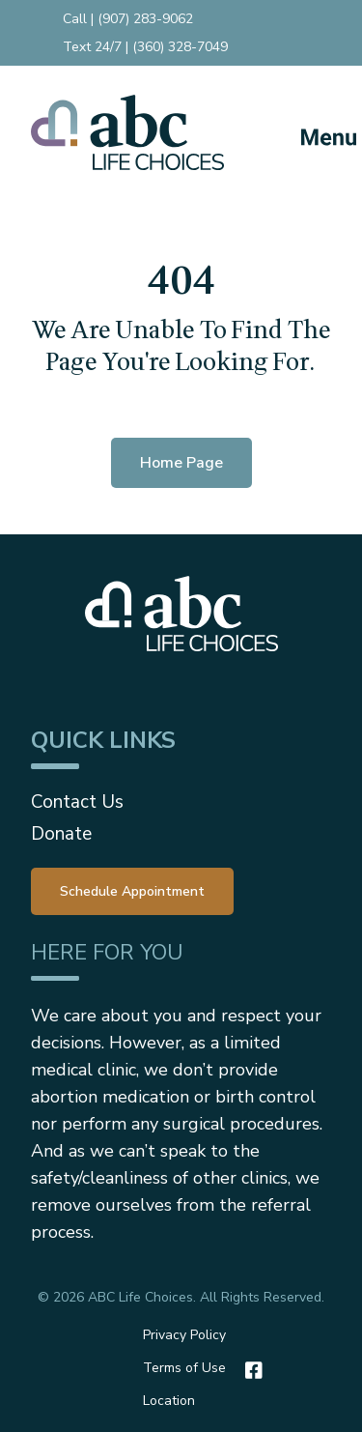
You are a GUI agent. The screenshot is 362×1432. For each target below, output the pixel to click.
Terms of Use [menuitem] (184, 1368)
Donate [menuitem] (61, 833)
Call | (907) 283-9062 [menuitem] (128, 19)
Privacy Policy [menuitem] (184, 1335)
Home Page (181, 462)
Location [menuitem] (169, 1400)
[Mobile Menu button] (311, 132)
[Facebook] (249, 1370)
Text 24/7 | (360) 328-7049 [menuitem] (145, 47)
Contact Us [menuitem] (77, 802)
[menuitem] (132, 889)
